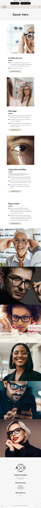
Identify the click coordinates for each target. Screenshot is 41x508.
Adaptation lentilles (20, 487)
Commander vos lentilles (25, 3)
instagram (21, 0)
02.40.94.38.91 (27, 0)
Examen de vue (20, 485)
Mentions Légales (25, 505)
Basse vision (20, 488)
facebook (16, 0)
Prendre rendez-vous (14, 3)
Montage (20, 486)
